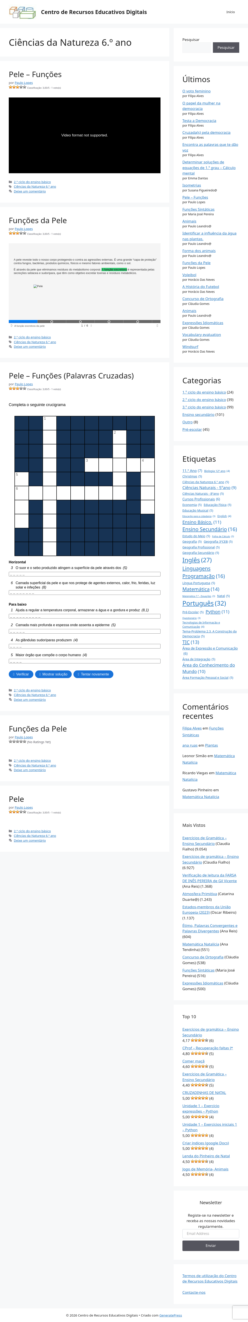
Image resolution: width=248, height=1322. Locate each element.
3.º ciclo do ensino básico (204, 407)
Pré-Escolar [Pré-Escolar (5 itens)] (193, 612)
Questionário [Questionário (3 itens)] (191, 618)
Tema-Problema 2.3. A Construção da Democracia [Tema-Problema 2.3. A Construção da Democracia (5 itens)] (209, 633)
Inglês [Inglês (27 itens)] (197, 560)
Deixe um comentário (30, 191)
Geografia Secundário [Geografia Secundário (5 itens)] (200, 552)
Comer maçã (193, 1061)
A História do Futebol (200, 286)
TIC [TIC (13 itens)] (190, 642)
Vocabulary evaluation (201, 334)
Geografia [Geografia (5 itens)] (192, 541)
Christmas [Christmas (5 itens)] (192, 476)
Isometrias (191, 185)
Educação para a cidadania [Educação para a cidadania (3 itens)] (198, 516)
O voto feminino (196, 91)
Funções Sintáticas (198, 209)
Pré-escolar (192, 429)
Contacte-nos (194, 1292)
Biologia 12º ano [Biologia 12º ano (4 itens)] (217, 471)
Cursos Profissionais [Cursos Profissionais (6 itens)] (201, 499)
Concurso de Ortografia (203, 298)
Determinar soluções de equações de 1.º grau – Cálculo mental (209, 167)
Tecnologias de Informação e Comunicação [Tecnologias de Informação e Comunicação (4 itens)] (201, 624)
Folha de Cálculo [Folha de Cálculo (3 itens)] (223, 536)
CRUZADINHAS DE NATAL (204, 1092)
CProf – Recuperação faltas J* (207, 1047)
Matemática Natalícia (200, 796)
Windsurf (190, 346)
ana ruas (190, 745)
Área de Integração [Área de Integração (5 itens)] (198, 659)
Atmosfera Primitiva (199, 893)
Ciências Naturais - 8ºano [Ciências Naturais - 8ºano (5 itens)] (203, 493)
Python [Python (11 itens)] (217, 611)
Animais (189, 221)
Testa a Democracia (199, 120)
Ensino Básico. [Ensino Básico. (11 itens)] (201, 522)
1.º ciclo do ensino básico (204, 392)
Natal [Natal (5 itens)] (223, 596)
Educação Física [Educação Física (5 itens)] (217, 504)
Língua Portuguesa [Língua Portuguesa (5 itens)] (198, 583)
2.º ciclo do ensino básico (32, 182)
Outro (187, 421)
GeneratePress (170, 1315)
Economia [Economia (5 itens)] (192, 504)
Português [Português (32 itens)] (204, 603)
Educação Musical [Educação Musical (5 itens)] (197, 510)
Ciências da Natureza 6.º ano (35, 186)
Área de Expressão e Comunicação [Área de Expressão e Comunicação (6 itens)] (210, 651)
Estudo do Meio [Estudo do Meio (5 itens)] (196, 536)
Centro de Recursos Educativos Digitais (94, 12)
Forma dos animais (199, 250)
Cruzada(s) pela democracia (206, 132)
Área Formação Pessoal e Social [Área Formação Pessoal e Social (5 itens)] (207, 677)
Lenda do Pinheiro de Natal (206, 1155)
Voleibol (189, 274)
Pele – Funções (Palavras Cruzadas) (71, 375)
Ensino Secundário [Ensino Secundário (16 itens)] (209, 529)
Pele (16, 799)
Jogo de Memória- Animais (205, 1169)
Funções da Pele (38, 220)
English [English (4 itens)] (224, 516)
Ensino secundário (198, 414)
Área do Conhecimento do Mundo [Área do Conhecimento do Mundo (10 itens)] (208, 668)
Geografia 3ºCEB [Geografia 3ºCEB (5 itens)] (218, 541)
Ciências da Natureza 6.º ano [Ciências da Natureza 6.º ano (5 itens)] (205, 482)
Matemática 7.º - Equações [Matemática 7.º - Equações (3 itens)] (198, 596)
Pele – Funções (35, 74)
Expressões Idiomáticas (202, 322)
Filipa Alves (192, 728)
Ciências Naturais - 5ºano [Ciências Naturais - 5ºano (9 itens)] (209, 487)
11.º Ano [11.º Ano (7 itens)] (192, 470)
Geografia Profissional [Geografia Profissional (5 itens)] (201, 547)
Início (231, 12)
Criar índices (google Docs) (205, 1142)
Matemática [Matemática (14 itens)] (200, 589)
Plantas (211, 745)
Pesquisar (191, 39)
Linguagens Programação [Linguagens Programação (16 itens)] (203, 572)
